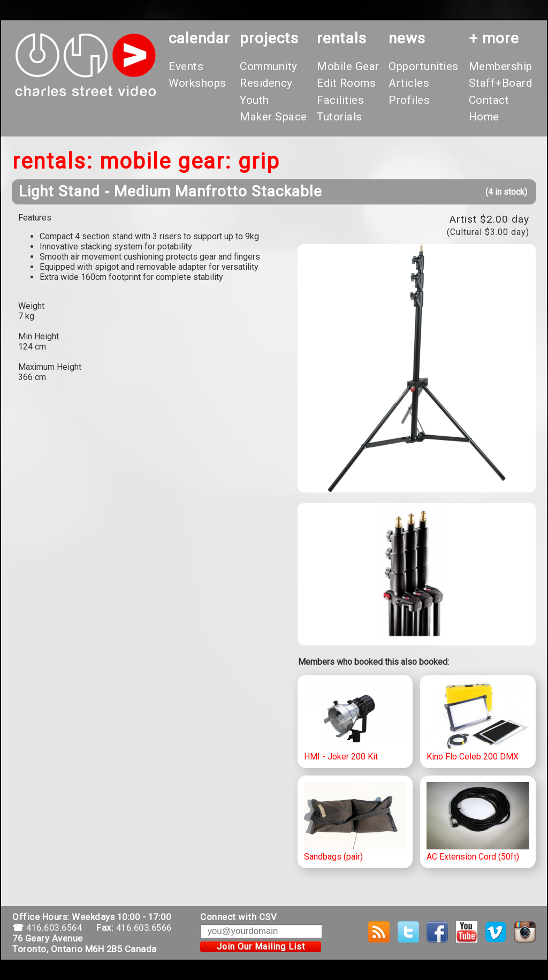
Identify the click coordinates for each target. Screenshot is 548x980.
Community (269, 66)
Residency (266, 83)
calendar (199, 38)
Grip (259, 161)
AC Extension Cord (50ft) (478, 822)
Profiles (409, 100)
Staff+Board (500, 83)
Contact (489, 100)
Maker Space (273, 116)
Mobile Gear (348, 66)
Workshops (197, 83)
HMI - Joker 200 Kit (355, 721)
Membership (500, 66)
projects (269, 38)
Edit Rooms (346, 83)
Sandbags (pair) (355, 822)
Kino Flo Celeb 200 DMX (478, 721)
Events (186, 66)
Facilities (340, 100)
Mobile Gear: (166, 161)
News (407, 38)
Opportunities (424, 66)
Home (484, 116)
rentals (342, 38)
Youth (254, 100)
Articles (409, 83)
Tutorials (339, 116)
